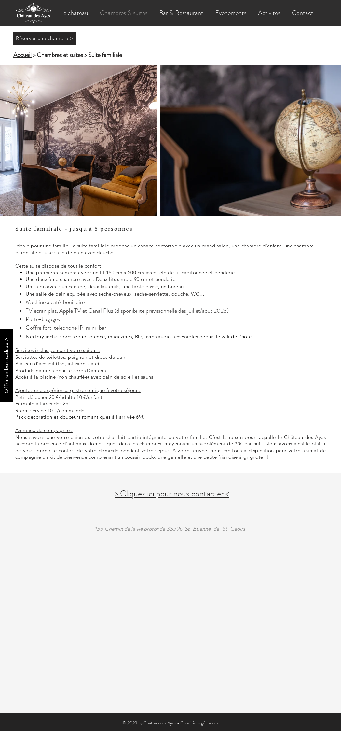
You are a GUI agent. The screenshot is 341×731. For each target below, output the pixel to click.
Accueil (22, 54)
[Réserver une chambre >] (44, 38)
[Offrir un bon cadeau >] (6, 365)
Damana (96, 370)
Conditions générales (199, 723)
